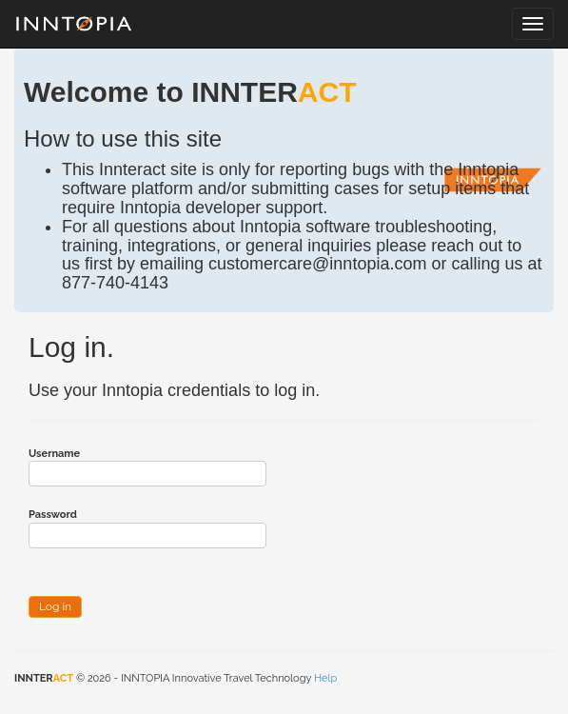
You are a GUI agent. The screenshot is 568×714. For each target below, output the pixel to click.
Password (53, 514)
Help (325, 678)
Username (54, 453)
